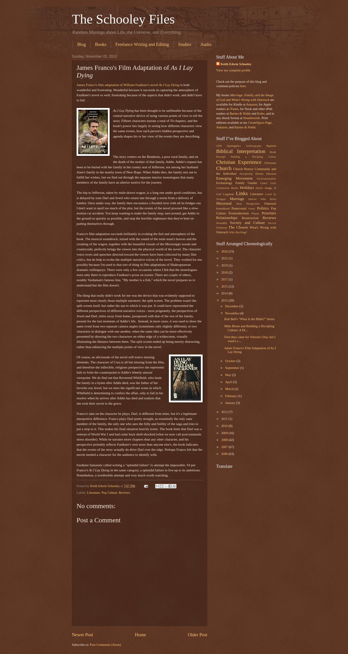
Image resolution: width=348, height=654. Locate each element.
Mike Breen (268, 199)
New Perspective (248, 203)
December (232, 306)
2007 (225, 447)
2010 (225, 426)
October (230, 361)
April (229, 382)
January (230, 403)
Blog (81, 44)
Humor (259, 188)
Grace (263, 183)
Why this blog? (238, 232)
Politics (263, 208)
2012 (225, 412)
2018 (225, 272)
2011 (225, 419)
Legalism (228, 194)
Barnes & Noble (240, 113)
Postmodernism (239, 213)
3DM (219, 146)
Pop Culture (109, 492)
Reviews (124, 492)
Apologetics (234, 145)
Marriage (237, 198)
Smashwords (251, 118)
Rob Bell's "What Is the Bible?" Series (249, 319)
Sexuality (221, 223)
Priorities (269, 213)
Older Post (197, 634)
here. (243, 86)
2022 (225, 258)
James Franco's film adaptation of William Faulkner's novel (128, 85)
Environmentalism (266, 178)
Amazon (251, 104)
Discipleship (246, 173)
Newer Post (82, 634)
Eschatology (224, 183)
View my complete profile (233, 70)
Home (140, 634)
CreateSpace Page (260, 122)
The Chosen (238, 227)
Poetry (251, 208)
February (231, 396)
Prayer (255, 213)
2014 (225, 293)
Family (240, 183)
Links (242, 193)
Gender (252, 183)
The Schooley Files (123, 19)
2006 (225, 454)
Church (223, 168)
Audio (205, 44)
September (232, 368)
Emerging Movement (234, 178)
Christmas (270, 162)
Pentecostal (238, 208)
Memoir (252, 199)
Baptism (271, 145)
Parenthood (222, 208)
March (229, 389)
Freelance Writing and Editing (142, 44)
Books (100, 44)
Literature (93, 492)
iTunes (233, 109)
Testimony (221, 227)
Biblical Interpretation (240, 151)
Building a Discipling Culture (253, 156)
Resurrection (250, 218)
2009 (225, 433)
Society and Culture (247, 222)
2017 (225, 279)
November (232, 313)
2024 (225, 251)
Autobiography (253, 146)
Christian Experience (238, 162)
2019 (225, 265)
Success (272, 223)
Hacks (234, 188)
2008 (225, 440)
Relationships (226, 217)
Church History (243, 169)
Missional (224, 203)
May (228, 375)
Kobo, (261, 113)
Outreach (270, 203)
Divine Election (265, 173)
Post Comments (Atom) (105, 644)
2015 (225, 286)
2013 (225, 300)
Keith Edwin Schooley (236, 64)
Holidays (247, 187)
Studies (184, 44)
